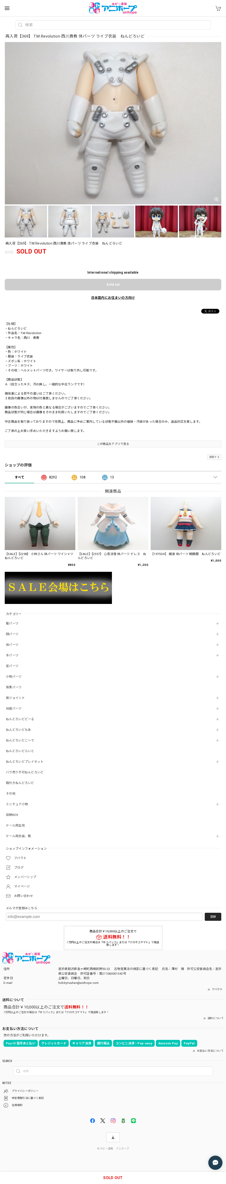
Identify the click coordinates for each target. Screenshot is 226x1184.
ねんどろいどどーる (20, 719)
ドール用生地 (15, 825)
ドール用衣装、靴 (18, 836)
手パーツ (12, 655)
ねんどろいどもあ (18, 730)
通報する (214, 457)
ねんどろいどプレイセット (25, 761)
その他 (10, 793)
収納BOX (12, 815)
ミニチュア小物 (17, 804)
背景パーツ (14, 687)
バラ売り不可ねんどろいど (25, 772)
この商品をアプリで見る (113, 444)
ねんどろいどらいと (20, 751)
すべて (19, 477)
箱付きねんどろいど (20, 783)
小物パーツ (14, 676)
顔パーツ (12, 634)
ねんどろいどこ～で (20, 740)
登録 (213, 916)
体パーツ (12, 644)
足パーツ (12, 666)
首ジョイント (15, 698)
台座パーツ (14, 708)
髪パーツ (12, 623)
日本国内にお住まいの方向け (113, 298)
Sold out (113, 284)
